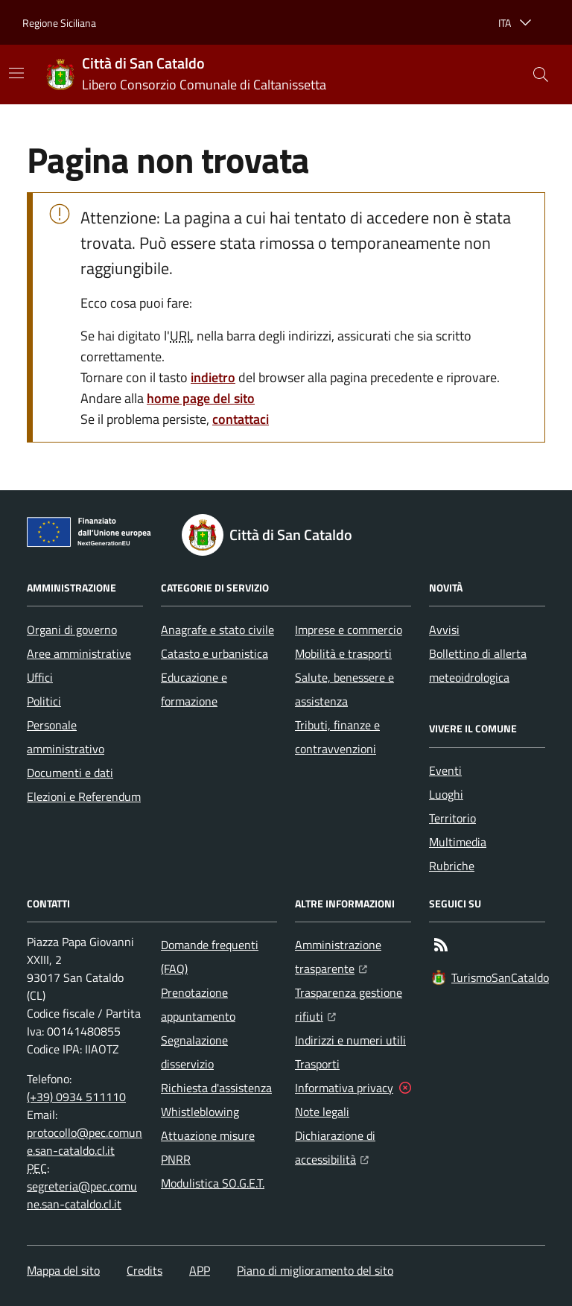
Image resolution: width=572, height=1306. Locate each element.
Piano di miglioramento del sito (315, 1270)
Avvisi (444, 629)
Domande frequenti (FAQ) (209, 956)
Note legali (322, 1111)
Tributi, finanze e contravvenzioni (337, 737)
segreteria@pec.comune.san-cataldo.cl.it (82, 1195)
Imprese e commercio (348, 629)
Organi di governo (72, 629)
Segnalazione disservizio (194, 1052)
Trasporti (317, 1064)
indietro (213, 377)
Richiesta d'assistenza (216, 1088)
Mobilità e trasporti (343, 653)
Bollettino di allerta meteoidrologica (478, 665)
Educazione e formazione (194, 689)
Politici (44, 701)
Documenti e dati (70, 773)
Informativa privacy (344, 1088)
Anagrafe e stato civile (217, 629)
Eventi (445, 770)
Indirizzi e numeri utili (350, 1040)
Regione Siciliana (59, 23)
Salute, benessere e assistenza (344, 689)
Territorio (452, 818)
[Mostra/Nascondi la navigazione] (16, 73)
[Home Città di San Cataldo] (186, 75)
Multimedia (457, 842)
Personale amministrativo (65, 737)
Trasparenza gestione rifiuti (353, 1004)
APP (199, 1270)
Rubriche (451, 866)
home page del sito (201, 398)
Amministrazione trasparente (353, 956)
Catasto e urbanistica (214, 653)
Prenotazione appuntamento (198, 1004)
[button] (541, 74)
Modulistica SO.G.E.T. (212, 1183)
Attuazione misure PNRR (208, 1147)
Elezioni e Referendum (84, 796)
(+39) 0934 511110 (76, 1097)
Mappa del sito (63, 1270)
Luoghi (446, 794)
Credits (144, 1270)
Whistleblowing (200, 1111)
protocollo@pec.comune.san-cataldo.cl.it (84, 1141)
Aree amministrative (79, 653)
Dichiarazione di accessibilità (353, 1147)
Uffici (40, 677)
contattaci (240, 419)
